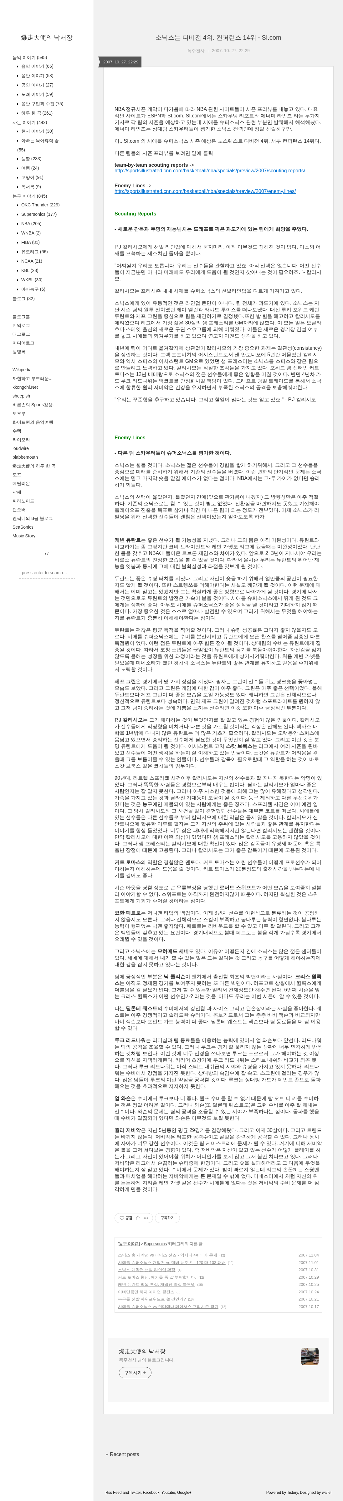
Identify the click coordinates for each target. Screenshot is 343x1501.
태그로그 (21, 334)
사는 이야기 (30, 122)
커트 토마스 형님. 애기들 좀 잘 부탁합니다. (157, 1277)
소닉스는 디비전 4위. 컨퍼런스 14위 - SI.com (218, 37)
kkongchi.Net (25, 387)
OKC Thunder (40, 204)
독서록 (30, 186)
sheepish (21, 395)
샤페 (17, 492)
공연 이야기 (37, 84)
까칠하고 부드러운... (33, 378)
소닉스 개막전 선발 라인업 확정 (146, 1269)
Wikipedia (22, 369)
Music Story (24, 535)
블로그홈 (21, 316)
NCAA (31, 261)
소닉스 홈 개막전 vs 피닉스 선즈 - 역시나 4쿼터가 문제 (167, 1255)
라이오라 (21, 439)
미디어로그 (23, 342)
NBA (30, 223)
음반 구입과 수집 (41, 103)
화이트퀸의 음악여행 (33, 422)
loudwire (21, 448)
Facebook (151, 1492)
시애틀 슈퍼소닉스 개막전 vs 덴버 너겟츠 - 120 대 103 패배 (172, 1262)
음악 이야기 (30, 57)
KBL (29, 270)
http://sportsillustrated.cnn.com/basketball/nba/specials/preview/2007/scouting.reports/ (210, 170)
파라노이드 (23, 500)
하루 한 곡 (36, 113)
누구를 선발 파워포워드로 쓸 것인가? (152, 1299)
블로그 (24, 298)
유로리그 (34, 251)
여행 (29, 167)
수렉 (17, 430)
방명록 (19, 351)
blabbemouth (25, 457)
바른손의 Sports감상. (33, 404)
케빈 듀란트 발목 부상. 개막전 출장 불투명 (156, 1284)
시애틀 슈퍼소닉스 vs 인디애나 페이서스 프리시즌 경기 (168, 1306)
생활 (30, 158)
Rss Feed (113, 1492)
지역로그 (21, 325)
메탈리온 (21, 483)
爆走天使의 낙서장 (47, 37)
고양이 (32, 177)
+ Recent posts (122, 1454)
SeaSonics (23, 527)
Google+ (184, 1492)
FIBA (30, 242)
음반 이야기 (37, 75)
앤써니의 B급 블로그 (33, 518)
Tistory (292, 1492)
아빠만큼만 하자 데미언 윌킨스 (146, 1292)
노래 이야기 (37, 94)
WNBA (30, 232)
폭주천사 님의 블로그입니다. (147, 1359)
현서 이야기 (37, 131)
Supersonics (38, 214)
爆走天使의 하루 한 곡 (34, 465)
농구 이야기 (30, 196)
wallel (326, 1492)
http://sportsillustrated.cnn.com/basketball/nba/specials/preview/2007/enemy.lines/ (205, 191)
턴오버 (19, 509)
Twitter (135, 1492)
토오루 (19, 413)
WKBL (31, 279)
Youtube (168, 1492)
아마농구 (32, 289)
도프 (17, 474)
